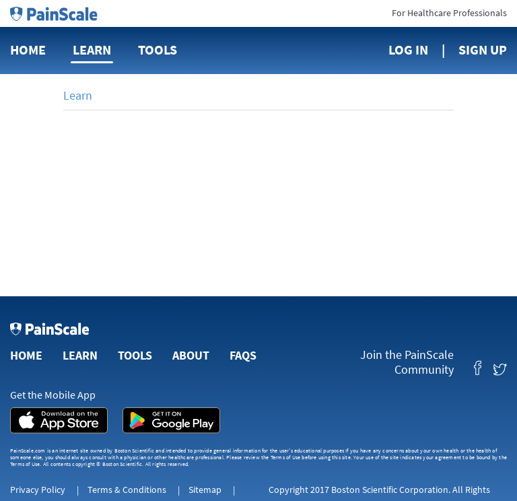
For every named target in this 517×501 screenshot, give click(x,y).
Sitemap (204, 489)
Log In (408, 49)
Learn (92, 49)
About (190, 355)
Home (28, 49)
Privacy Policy (37, 489)
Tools (157, 49)
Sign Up (482, 49)
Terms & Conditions (127, 489)
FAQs (243, 355)
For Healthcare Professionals (449, 13)
